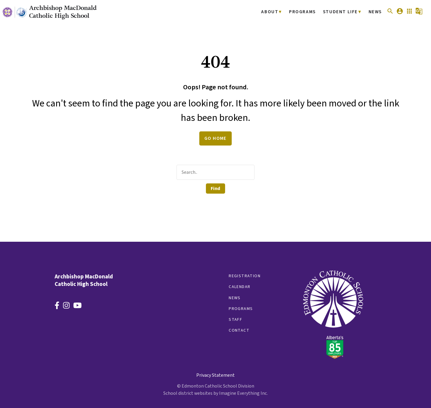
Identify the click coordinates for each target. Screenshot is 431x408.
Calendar (239, 287)
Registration (245, 276)
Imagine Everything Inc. (243, 393)
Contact (239, 330)
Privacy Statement (215, 375)
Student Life (342, 12)
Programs (305, 12)
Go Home (215, 138)
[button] (390, 13)
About (275, 12)
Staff (235, 320)
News (375, 12)
